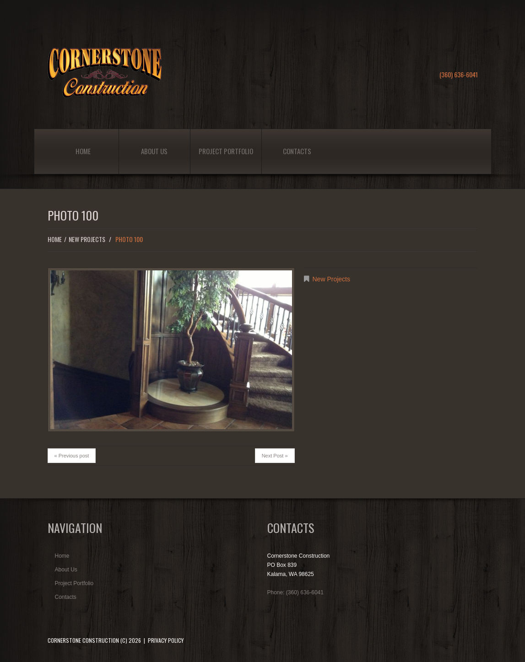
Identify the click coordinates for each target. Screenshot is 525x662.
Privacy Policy (166, 640)
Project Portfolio (226, 151)
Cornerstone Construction (83, 640)
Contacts (297, 151)
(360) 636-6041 (458, 74)
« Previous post (71, 455)
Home (83, 151)
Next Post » (275, 455)
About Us (154, 151)
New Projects (87, 239)
